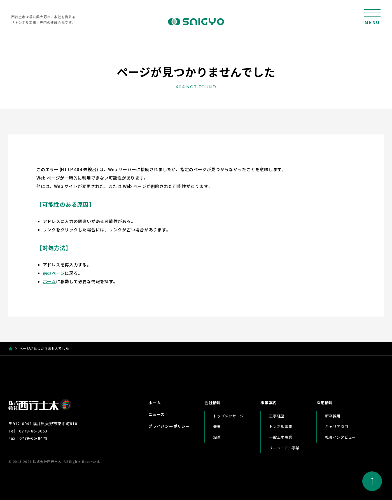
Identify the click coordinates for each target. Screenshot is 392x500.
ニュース (156, 414)
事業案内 (268, 402)
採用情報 (324, 402)
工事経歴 (276, 415)
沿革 (217, 437)
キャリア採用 (336, 426)
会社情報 (212, 402)
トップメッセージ (228, 415)
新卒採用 (332, 415)
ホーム (49, 281)
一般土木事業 (280, 437)
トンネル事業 (280, 426)
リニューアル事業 (284, 447)
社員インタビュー (340, 437)
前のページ (54, 273)
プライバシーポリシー (169, 426)
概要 (217, 426)
